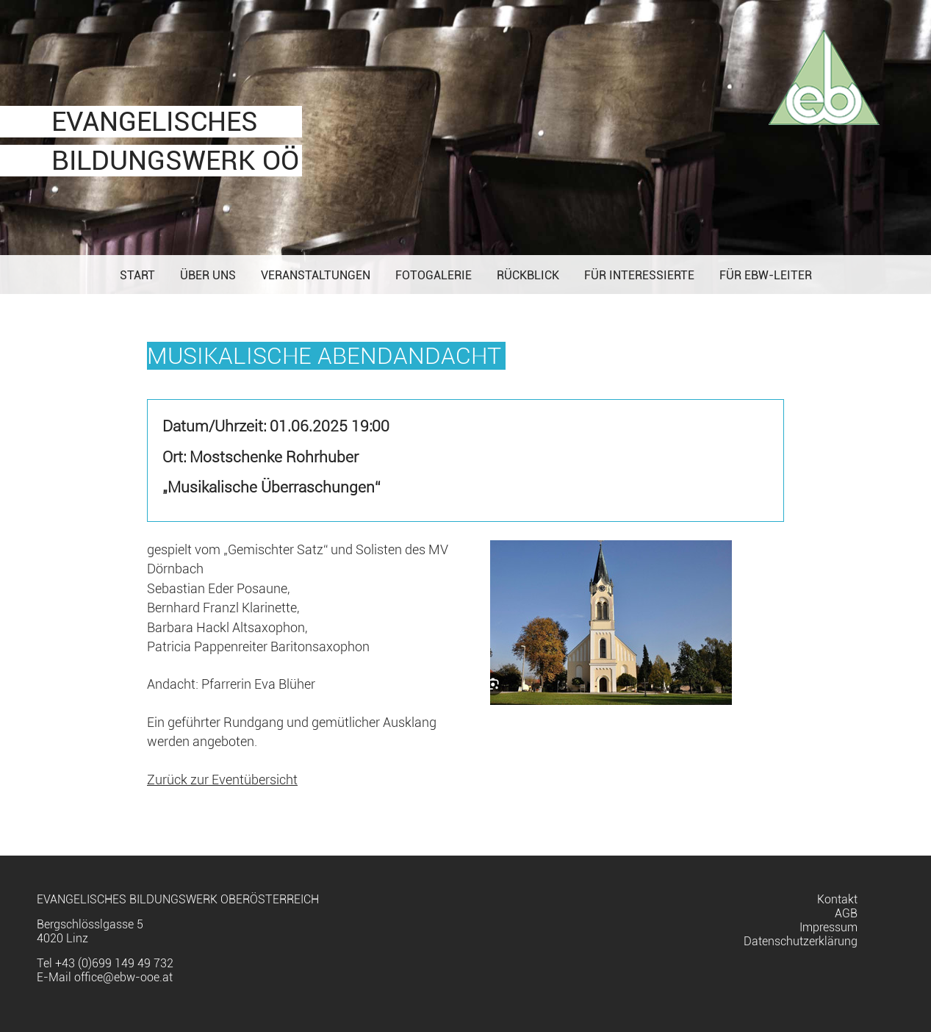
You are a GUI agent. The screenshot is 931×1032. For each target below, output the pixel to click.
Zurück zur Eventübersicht (222, 780)
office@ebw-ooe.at (123, 977)
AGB (846, 913)
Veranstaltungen (315, 275)
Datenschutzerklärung (801, 941)
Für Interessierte (639, 275)
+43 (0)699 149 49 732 (114, 963)
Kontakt (837, 899)
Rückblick (528, 275)
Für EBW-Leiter (765, 275)
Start (137, 275)
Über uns (208, 275)
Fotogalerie (433, 275)
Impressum (828, 927)
